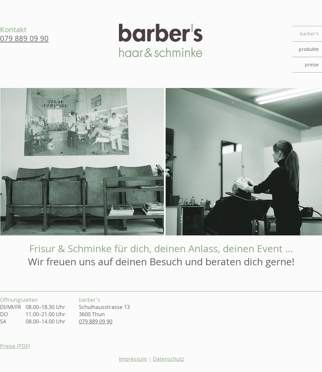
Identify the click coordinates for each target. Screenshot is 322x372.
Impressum (133, 358)
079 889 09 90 (95, 321)
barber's (309, 34)
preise (312, 64)
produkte (309, 49)
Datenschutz (168, 358)
